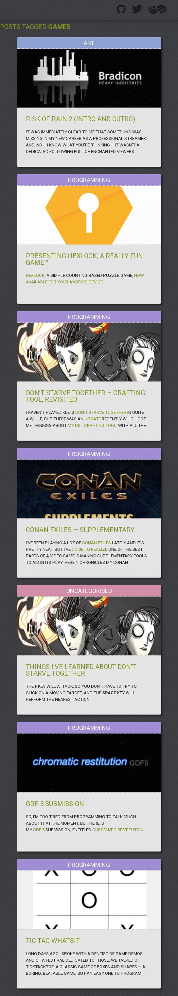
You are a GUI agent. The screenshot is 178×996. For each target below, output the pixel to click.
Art (89, 43)
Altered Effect (158, 9)
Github (121, 9)
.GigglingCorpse (14, 8)
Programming (89, 180)
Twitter (137, 9)
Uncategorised (89, 590)
